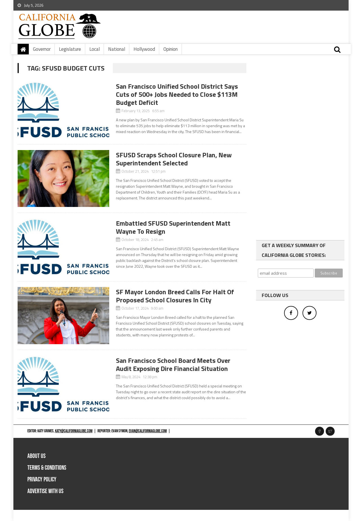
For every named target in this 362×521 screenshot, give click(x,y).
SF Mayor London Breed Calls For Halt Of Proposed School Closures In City (175, 296)
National (116, 49)
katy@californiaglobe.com (73, 431)
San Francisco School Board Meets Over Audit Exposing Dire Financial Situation (173, 364)
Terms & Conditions (46, 468)
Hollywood (144, 49)
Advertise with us (45, 491)
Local (94, 49)
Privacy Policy (41, 479)
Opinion (170, 49)
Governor (42, 49)
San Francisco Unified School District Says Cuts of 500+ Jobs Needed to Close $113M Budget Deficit (177, 94)
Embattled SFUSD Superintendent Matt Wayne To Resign (173, 227)
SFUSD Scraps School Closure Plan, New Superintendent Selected (174, 159)
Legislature (70, 49)
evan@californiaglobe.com (148, 431)
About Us (36, 456)
